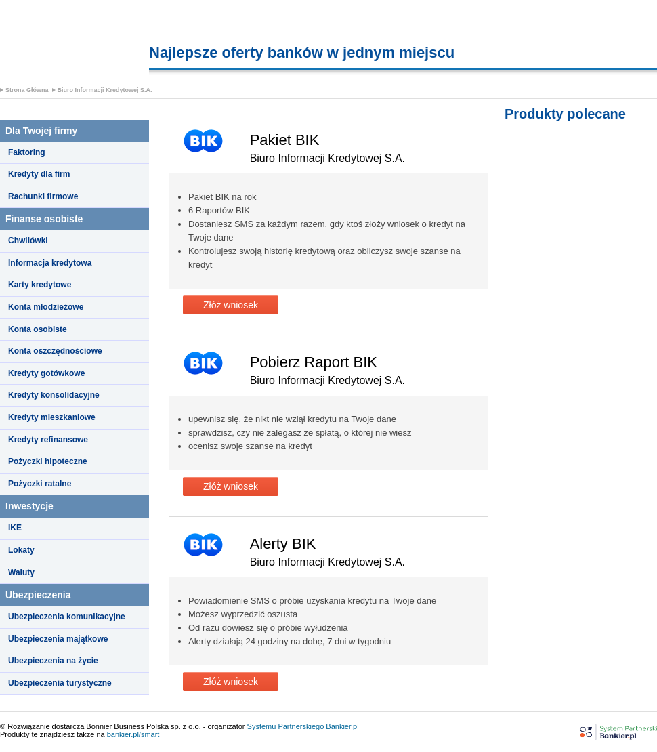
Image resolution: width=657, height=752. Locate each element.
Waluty (21, 572)
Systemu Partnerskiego (285, 726)
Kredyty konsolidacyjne (54, 395)
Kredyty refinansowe (48, 439)
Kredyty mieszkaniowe (52, 417)
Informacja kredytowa (49, 263)
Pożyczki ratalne (39, 483)
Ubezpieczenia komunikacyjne (66, 616)
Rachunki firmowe (43, 196)
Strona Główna (27, 90)
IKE (15, 527)
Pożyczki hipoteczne (47, 461)
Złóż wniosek (230, 304)
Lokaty (21, 550)
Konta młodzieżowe (45, 307)
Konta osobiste (37, 329)
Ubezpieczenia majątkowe (58, 639)
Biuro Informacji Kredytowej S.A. (105, 90)
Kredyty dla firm (39, 174)
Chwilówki (28, 240)
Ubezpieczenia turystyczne (60, 683)
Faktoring (26, 152)
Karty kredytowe (39, 284)
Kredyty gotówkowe (46, 373)
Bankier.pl (342, 726)
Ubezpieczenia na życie (53, 660)
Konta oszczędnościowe (55, 351)
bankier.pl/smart (133, 734)
